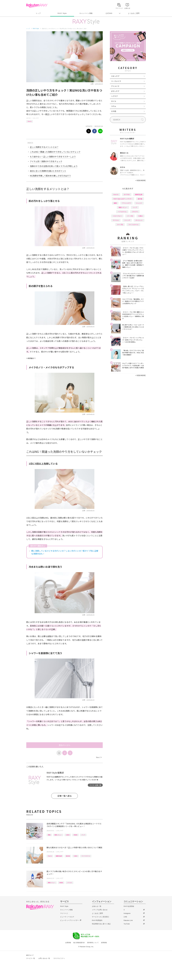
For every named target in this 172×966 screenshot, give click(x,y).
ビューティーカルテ (67, 917)
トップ (38, 13)
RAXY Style (62, 13)
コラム (113, 106)
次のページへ (64, 745)
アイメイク (115, 86)
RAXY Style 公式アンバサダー (123, 199)
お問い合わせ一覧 (44, 958)
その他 (113, 111)
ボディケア (115, 91)
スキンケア (36, 118)
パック (83, 835)
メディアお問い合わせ (100, 910)
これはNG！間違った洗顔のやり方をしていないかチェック (55, 151)
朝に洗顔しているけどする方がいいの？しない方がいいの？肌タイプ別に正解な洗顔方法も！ (64, 552)
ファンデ (127, 220)
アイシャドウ (126, 203)
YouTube (127, 924)
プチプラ (135, 212)
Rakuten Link (128, 920)
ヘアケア (114, 96)
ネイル (113, 101)
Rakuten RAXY (36, 5)
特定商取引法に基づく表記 (101, 924)
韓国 (49, 835)
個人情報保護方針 (79, 942)
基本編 (68, 856)
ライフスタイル (86, 856)
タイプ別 (120, 224)
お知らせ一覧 (96, 906)
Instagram (127, 913)
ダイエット (139, 220)
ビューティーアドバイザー (69, 920)
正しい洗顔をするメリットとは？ (44, 147)
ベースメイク (116, 81)
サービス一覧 (30, 958)
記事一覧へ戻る (64, 795)
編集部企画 (59, 856)
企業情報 (68, 942)
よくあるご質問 (134, 13)
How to (29, 121)
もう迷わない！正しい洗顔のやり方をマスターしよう (53, 156)
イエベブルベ (117, 216)
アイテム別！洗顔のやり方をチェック (46, 161)
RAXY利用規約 (97, 920)
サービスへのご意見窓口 (100, 917)
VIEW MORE (140, 180)
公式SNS (109, 13)
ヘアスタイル (122, 212)
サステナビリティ (59, 958)
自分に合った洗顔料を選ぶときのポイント (48, 170)
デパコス (116, 220)
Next (98, 757)
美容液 (75, 835)
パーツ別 (130, 216)
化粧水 (68, 835)
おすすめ (127, 194)
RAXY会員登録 (129, 906)
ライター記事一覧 (95, 785)
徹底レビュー (58, 835)
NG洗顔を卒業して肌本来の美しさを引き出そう (50, 175)
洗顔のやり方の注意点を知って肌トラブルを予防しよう (54, 166)
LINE (125, 917)
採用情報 (104, 942)
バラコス (69, 882)
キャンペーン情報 (86, 13)
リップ (135, 207)
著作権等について (93, 942)
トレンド (139, 203)
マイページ (64, 913)
